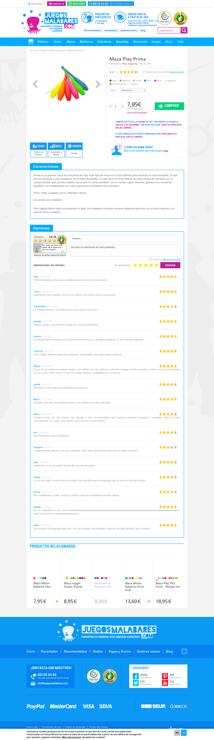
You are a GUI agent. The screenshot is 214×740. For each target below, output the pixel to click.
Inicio (35, 50)
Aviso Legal (32, 727)
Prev (35, 84)
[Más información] (71, 737)
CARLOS (38, 351)
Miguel (37, 366)
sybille (37, 384)
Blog (142, 30)
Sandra (37, 336)
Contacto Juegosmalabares (111, 3)
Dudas (97, 651)
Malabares (86, 41)
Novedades (110, 30)
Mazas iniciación (57, 50)
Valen (36, 525)
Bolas (57, 41)
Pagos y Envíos (120, 651)
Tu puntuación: (123, 265)
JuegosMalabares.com (49, 22)
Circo (168, 41)
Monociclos (140, 41)
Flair (181, 41)
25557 (145, 676)
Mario (36, 399)
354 (175, 676)
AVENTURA (39, 306)
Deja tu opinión (177, 72)
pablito (37, 507)
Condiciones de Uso (51, 727)
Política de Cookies (98, 727)
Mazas (71, 41)
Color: (113, 90)
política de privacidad (171, 259)
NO (177, 732)
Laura (36, 291)
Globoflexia (104, 41)
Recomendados (92, 30)
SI (184, 732)
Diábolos (43, 41)
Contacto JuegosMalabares (51, 676)
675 (145, 682)
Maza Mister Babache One (41, 585)
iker (35, 432)
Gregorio (38, 447)
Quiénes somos (128, 30)
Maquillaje (122, 41)
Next (98, 84)
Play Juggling (129, 63)
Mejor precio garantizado (137, 112)
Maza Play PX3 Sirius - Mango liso (168, 585)
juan (36, 462)
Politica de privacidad (75, 727)
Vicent (37, 492)
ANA (36, 276)
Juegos (156, 41)
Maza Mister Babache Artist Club (134, 587)
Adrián (37, 477)
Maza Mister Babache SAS (102, 585)
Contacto (58, 4)
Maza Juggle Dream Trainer (73, 585)
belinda (37, 321)
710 (175, 682)
